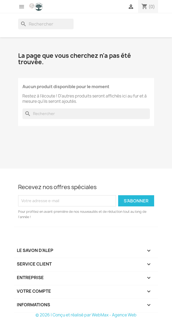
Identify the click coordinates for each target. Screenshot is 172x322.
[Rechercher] (46, 24)
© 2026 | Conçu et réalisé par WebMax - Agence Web (86, 315)
